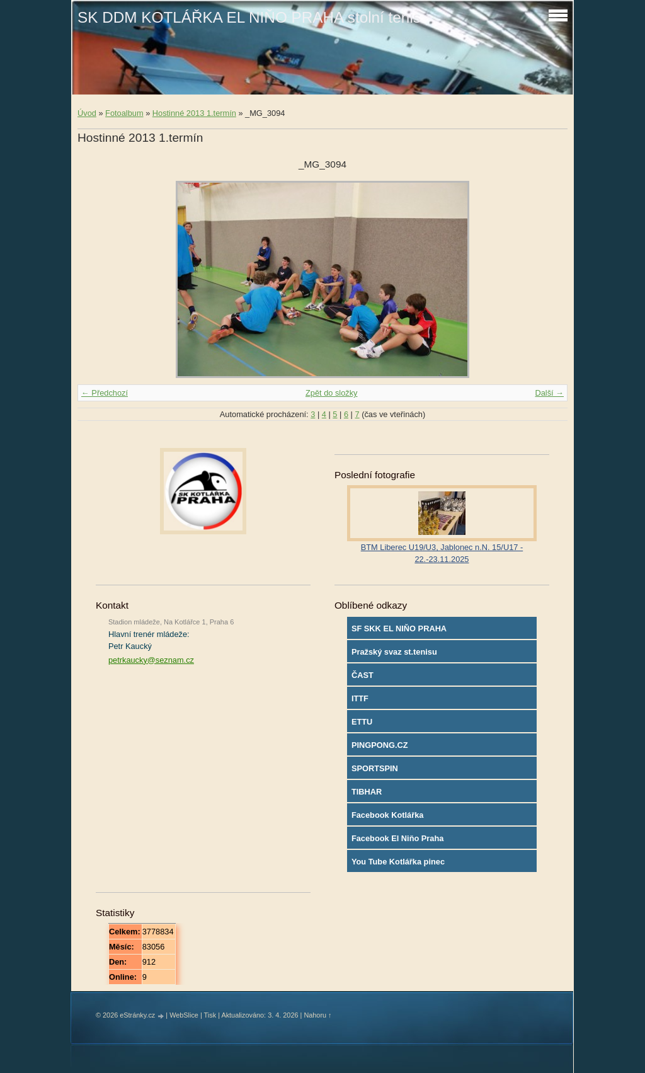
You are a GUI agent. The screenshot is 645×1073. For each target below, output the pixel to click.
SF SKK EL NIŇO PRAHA (399, 628)
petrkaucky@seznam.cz (151, 660)
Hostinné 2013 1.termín (194, 113)
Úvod (86, 113)
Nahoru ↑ (317, 1015)
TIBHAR (366, 791)
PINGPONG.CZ (379, 745)
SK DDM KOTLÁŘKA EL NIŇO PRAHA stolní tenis (249, 17)
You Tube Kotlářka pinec (398, 861)
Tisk (210, 1015)
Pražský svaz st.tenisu (394, 652)
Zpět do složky (331, 393)
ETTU (361, 721)
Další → (549, 393)
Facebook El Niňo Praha (397, 838)
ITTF (359, 698)
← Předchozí (104, 393)
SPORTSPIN (374, 768)
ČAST (362, 675)
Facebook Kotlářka (387, 815)
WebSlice (183, 1015)
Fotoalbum (124, 113)
